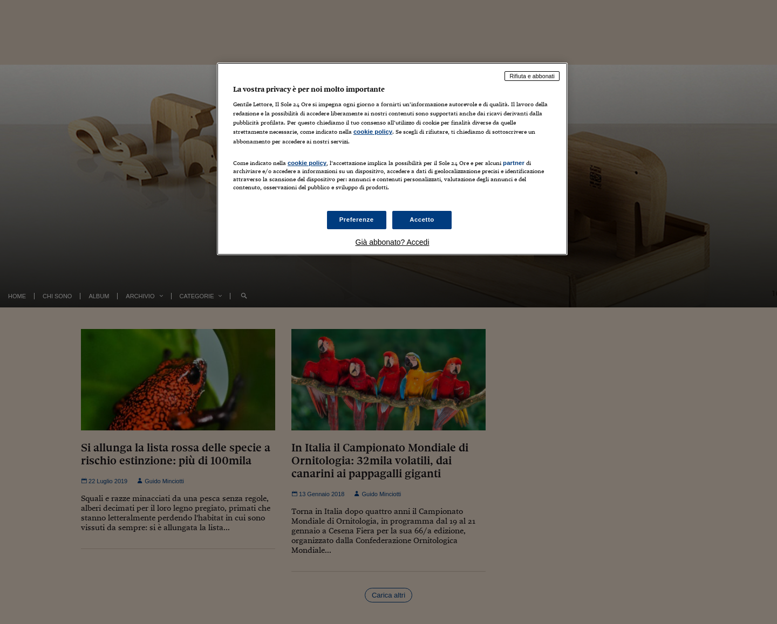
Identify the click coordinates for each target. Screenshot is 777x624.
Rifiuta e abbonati (532, 76)
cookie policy (372, 131)
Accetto (422, 219)
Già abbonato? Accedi (393, 242)
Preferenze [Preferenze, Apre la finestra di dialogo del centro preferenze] (356, 219)
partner (513, 163)
